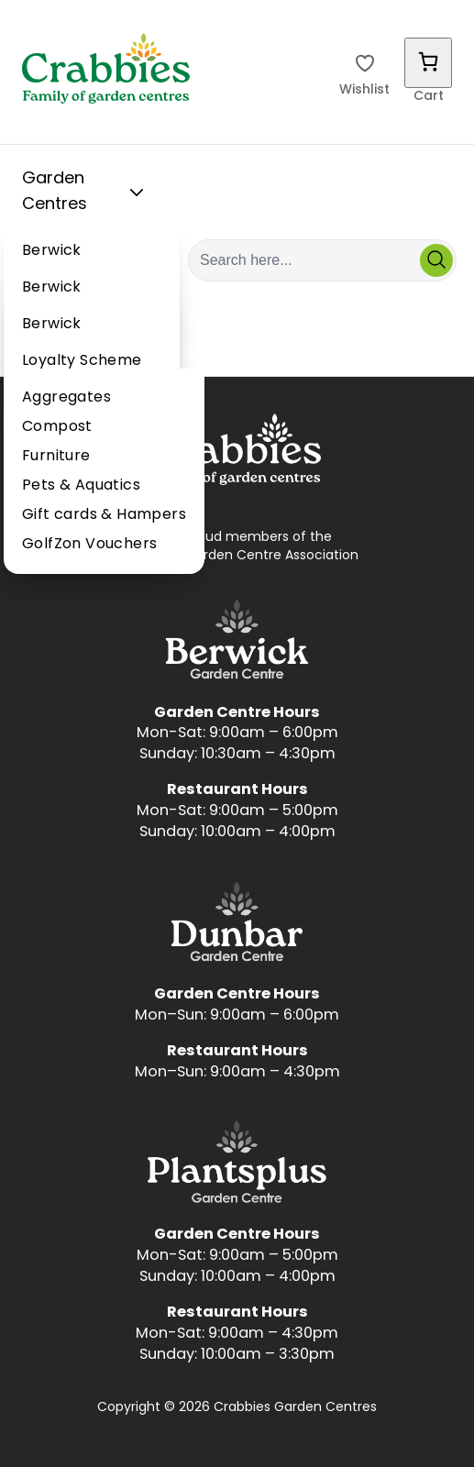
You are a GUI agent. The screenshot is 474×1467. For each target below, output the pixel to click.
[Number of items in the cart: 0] (428, 63)
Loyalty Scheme (82, 361)
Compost (57, 427)
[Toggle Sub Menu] (136, 192)
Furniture (56, 456)
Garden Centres (86, 192)
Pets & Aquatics (81, 486)
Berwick (52, 251)
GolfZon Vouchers (89, 544)
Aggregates (66, 398)
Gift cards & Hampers (104, 515)
